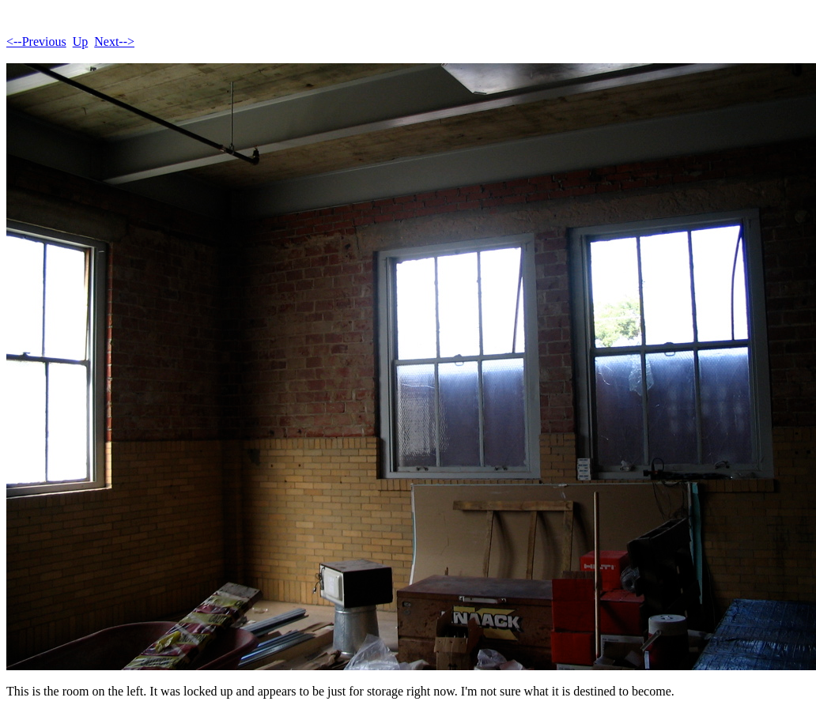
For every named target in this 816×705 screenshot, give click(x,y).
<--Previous (36, 41)
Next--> (114, 41)
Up (81, 41)
